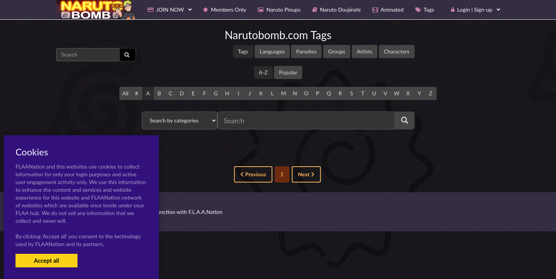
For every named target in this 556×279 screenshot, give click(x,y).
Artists (364, 51)
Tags (243, 51)
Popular (288, 72)
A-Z (263, 72)
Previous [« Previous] (253, 174)
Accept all (46, 260)
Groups (337, 51)
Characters (397, 51)
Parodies (306, 51)
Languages (272, 51)
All (125, 93)
